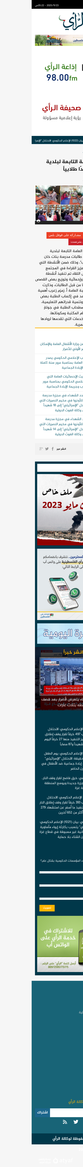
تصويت (15, 908)
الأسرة (73, 1048)
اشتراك (11, 1113)
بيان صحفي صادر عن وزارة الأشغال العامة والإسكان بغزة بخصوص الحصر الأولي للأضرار (42, 346)
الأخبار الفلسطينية (64, 999)
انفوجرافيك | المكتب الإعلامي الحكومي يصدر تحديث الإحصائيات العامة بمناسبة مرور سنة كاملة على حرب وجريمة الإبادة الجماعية (42, 363)
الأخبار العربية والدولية (62, 1012)
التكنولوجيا (69, 1055)
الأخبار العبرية (68, 1019)
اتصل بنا (71, 1077)
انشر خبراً (41, 653)
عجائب (72, 1062)
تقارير (73, 1026)
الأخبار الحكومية (61, 152)
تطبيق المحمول (66, 1084)
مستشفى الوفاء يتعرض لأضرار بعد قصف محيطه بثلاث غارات (41, 702)
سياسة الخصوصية (64, 1091)
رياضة (73, 1042)
